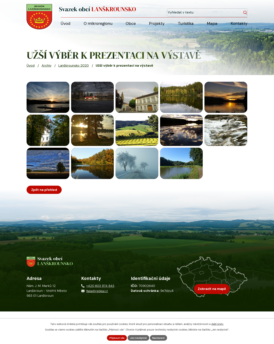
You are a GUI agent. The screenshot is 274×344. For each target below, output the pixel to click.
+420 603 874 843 (100, 300)
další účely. (217, 323)
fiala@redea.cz (97, 305)
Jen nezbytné (138, 337)
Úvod (31, 67)
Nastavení (159, 337)
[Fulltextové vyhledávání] (231, 10)
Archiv (46, 67)
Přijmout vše (116, 337)
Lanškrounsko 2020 (73, 67)
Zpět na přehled (44, 203)
